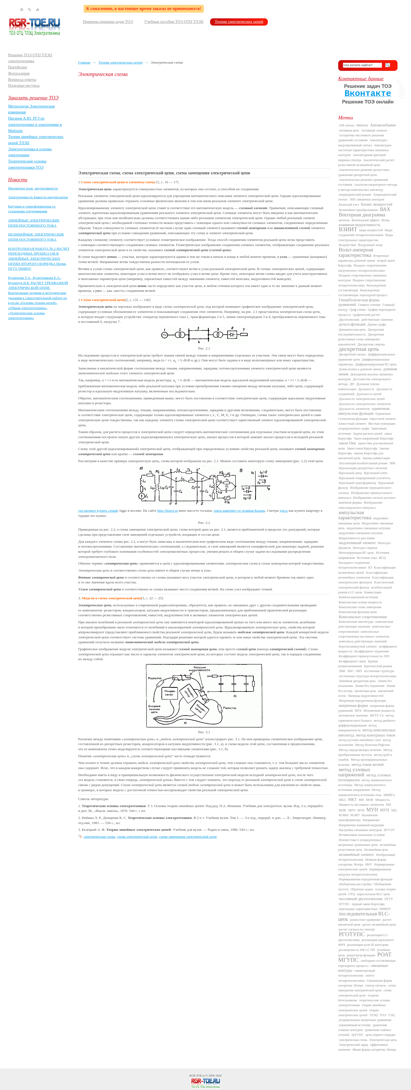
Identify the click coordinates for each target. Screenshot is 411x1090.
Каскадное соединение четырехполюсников (354, 565)
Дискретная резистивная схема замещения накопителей (361, 339)
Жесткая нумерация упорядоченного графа (366, 426)
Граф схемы (358, 310)
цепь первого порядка (380, 1035)
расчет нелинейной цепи (379, 924)
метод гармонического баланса (366, 718)
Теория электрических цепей (239, 21)
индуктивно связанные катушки (368, 528)
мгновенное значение (353, 715)
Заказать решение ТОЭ (33, 98)
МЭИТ (355, 815)
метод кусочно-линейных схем (360, 740)
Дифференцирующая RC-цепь (376, 364)
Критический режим (378, 666)
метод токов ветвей (368, 764)
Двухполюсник (349, 319)
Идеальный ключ (375, 473)
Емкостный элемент (352, 423)
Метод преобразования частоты (365, 752)
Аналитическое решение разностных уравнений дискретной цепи (363, 172)
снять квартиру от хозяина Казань (239, 510)
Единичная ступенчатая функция (364, 416)
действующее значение (377, 319)
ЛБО (350, 671)
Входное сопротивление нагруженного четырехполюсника (362, 268)
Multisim (362, 125)
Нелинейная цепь (376, 850)
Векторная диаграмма (362, 214)
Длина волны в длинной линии (360, 369)
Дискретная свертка (371, 344)
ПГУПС (344, 904)
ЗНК (392, 463)
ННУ (368, 864)
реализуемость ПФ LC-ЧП (357, 950)
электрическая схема (99, 837)
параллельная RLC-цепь (373, 894)
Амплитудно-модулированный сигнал (363, 142)
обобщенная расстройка (355, 884)
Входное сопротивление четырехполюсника (362, 282)
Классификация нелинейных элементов (363, 575)
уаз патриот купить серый (98, 510)
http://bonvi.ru (167, 510)
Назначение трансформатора (358, 817)
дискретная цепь (359, 349)
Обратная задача (362, 889)
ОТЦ (351, 894)
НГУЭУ (389, 830)
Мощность (382, 800)
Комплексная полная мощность (360, 602)
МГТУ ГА (377, 715)
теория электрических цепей (358, 1012)
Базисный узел (349, 204)
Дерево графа (377, 324)
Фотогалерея (18, 73)
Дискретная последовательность (361, 332)
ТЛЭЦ (373, 1015)
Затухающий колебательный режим (363, 463)
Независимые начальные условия (362, 835)
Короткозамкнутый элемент (358, 646)
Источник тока (367, 558)
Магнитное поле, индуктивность (33, 188)
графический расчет (366, 315)
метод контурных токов (375, 735)
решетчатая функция (361, 955)
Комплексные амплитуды (356, 622)
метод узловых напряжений (354, 772)
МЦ (393, 810)
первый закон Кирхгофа (368, 904)
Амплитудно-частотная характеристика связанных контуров (365, 150)
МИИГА (389, 795)
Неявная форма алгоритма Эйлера (362, 862)
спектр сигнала (375, 985)
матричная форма (353, 705)
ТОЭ (383, 1015)
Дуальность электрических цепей (362, 399)
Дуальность (366, 389)
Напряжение (371, 820)
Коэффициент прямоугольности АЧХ (364, 656)
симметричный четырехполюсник (356, 973)
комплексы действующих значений (363, 641)
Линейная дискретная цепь (357, 681)
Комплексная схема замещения (360, 607)
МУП (384, 810)
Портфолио (17, 67)
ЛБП (358, 671)
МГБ (358, 710)
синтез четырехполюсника (356, 978)
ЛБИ (342, 671)
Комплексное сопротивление (363, 617)
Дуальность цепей (369, 394)
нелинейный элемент (356, 854)
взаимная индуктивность (360, 225)
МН (361, 800)
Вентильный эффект (366, 220)
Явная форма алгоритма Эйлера (374, 1049)
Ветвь (386, 220)
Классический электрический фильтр (366, 584)
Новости (17, 179)
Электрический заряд (353, 1045)
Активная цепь (349, 130)
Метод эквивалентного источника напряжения (361, 787)
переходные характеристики (358, 909)
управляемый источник (355, 1025)
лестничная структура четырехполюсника (367, 676)
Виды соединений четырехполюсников (365, 232)
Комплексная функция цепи (358, 612)
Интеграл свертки (365, 548)
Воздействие (347, 245)
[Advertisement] (204, 122)
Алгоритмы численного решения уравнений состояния (361, 137)
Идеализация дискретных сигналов (363, 468)
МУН (372, 809)
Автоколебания (383, 125)
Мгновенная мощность (379, 710)
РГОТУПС (352, 934)
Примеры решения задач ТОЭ (108, 21)
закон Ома (347, 443)
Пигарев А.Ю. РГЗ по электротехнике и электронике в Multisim (35, 124)
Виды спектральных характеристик (365, 237)
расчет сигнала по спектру (357, 929)
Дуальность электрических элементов (365, 404)
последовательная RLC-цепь (364, 916)
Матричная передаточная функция (362, 701)
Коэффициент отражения (371, 651)
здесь (284, 510)
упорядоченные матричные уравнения (365, 1020)
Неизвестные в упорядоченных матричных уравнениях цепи (359, 842)
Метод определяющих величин (360, 750)
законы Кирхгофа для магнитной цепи (360, 455)
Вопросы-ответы (22, 79)
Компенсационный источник (358, 597)
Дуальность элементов (354, 409)
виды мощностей (371, 230)
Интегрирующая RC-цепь (356, 553)
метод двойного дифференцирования (366, 723)
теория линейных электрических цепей (362, 1007)
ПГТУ (389, 899)
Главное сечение (369, 305)
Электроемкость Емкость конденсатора (38, 197)
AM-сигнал (346, 125)
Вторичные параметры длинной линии (363, 258)
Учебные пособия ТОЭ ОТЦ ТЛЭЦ (174, 21)
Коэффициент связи (352, 661)
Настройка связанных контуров (360, 830)
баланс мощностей (376, 204)
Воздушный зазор (370, 245)
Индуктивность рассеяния (357, 538)
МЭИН (343, 815)
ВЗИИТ (348, 229)
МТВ (360, 810)
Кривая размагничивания (358, 663)
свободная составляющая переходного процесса (366, 963)
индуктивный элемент (357, 543)
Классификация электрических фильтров (365, 580)
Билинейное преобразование (358, 210)
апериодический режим (355, 194)
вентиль (344, 220)
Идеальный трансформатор (357, 483)
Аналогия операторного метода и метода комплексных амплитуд (367, 187)
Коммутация (372, 592)
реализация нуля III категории (367, 945)
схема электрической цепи (137, 837)
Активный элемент (374, 130)
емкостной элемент (382, 419)
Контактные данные (360, 78)
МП (388, 805)
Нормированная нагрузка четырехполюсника (364, 871)
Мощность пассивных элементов (361, 805)
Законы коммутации (376, 458)
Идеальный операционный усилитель (364, 478)
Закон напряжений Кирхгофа (373, 438)
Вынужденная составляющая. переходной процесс (363, 292)
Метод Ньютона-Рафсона (372, 745)
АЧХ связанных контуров (367, 199)
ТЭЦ (391, 1015)
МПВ (342, 810)
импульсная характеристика (354, 515)
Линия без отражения (369, 686)
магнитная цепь (365, 691)
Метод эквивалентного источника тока (359, 792)
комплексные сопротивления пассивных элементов (363, 634)
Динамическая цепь (352, 329)
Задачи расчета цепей (367, 433)
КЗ (370, 567)
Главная (84, 62)
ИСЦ (382, 558)
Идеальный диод (350, 473)
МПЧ (351, 810)
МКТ (352, 799)
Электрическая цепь (383, 1040)
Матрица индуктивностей (365, 696)
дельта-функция (352, 324)
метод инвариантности (357, 728)
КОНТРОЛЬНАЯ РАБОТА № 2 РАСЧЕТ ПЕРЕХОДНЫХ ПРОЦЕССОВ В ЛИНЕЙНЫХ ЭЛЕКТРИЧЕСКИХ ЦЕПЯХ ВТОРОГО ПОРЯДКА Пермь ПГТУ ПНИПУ (39, 259)
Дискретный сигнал (352, 354)
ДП (352, 384)
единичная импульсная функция (363, 411)
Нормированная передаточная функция (365, 879)
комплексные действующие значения (365, 624)
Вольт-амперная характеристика (355, 252)
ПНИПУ (385, 909)
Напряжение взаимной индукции (361, 825)
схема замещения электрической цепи (188, 837)
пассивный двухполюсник (360, 899)
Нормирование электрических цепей (366, 867)
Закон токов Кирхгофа (362, 448)
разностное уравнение (365, 920)
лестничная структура (379, 671)
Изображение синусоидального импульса (360, 505)
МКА (342, 800)
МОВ (369, 800)
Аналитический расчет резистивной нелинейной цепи (366, 162)
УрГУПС (357, 1035)
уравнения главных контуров (362, 1027)
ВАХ (385, 209)
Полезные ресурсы (24, 85)
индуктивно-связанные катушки (361, 533)
